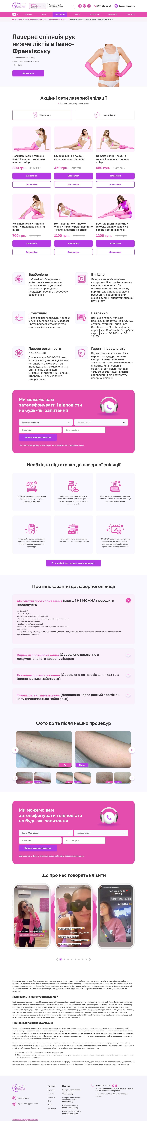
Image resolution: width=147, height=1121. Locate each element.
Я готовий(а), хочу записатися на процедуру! (73, 556)
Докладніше (32, 184)
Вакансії (51, 1085)
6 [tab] (79, 947)
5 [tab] (75, 947)
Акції (44, 14)
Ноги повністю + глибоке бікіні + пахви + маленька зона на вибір (28, 159)
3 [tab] (68, 947)
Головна (28, 14)
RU (18, 14)
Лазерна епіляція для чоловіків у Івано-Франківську (71, 1088)
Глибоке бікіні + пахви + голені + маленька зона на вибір (113, 159)
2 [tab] (64, 947)
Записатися (28, 73)
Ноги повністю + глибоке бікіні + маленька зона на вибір (28, 226)
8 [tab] (86, 947)
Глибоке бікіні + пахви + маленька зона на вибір (69, 157)
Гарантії (51, 1082)
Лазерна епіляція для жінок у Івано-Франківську (71, 1080)
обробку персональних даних (70, 438)
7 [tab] (82, 947)
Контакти (131, 14)
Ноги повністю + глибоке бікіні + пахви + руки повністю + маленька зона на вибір (73, 226)
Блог (50, 1089)
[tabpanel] (73, 505)
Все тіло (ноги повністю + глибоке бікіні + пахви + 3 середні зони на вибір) (112, 226)
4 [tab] (71, 947)
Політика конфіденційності (25, 1108)
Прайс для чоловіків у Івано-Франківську (71, 1100)
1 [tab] (60, 947)
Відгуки (51, 1078)
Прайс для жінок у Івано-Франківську (70, 1095)
